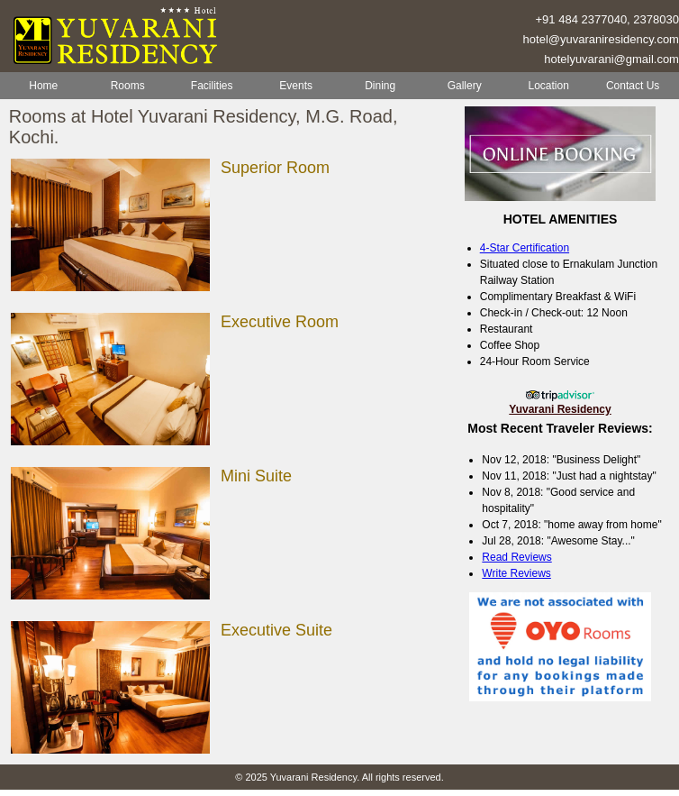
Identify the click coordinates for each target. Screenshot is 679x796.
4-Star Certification (524, 248)
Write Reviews (516, 573)
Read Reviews (516, 557)
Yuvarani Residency (560, 409)
